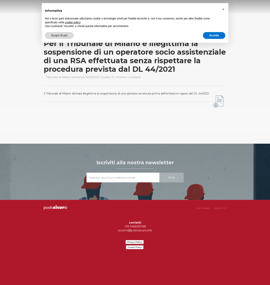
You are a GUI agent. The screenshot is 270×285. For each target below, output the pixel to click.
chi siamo (203, 208)
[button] (223, 9)
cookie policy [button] (72, 22)
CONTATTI (220, 208)
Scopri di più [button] (59, 35)
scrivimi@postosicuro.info (135, 230)
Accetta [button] (214, 35)
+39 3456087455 (135, 226)
